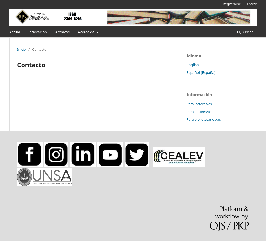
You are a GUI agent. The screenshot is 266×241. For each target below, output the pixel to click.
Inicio (21, 49)
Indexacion (37, 32)
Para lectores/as (199, 103)
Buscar (245, 32)
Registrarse (232, 4)
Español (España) (201, 72)
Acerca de (86, 32)
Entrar (252, 4)
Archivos (62, 32)
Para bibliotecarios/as (204, 119)
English (193, 64)
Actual (14, 32)
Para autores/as (199, 111)
